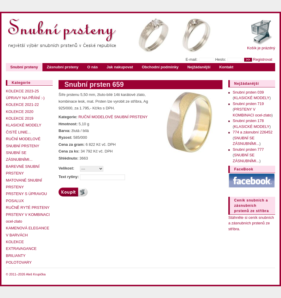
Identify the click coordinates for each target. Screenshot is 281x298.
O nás (92, 67)
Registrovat (262, 59)
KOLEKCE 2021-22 (22, 104)
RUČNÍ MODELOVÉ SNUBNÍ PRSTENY (113, 117)
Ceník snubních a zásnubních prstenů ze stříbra (251, 205)
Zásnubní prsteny (62, 67)
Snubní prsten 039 (248, 92)
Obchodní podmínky (160, 67)
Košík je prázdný (261, 48)
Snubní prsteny (24, 67)
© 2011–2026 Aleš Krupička (26, 274)
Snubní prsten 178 (248, 120)
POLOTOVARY (19, 262)
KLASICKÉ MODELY (23, 125)
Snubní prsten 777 (248, 149)
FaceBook (243, 169)
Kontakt (226, 67)
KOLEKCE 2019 (19, 118)
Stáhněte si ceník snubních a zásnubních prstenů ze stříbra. (251, 223)
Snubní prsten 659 (94, 84)
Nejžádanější (198, 67)
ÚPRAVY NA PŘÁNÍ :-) (25, 98)
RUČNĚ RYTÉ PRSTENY (27, 207)
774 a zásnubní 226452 (253, 132)
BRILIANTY (15, 255)
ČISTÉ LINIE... (18, 132)
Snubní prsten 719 (248, 103)
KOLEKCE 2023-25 (22, 91)
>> (248, 59)
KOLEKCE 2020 (19, 111)
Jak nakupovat (120, 67)
